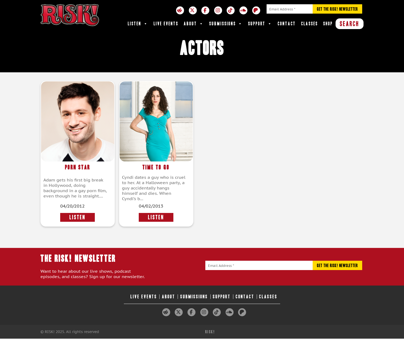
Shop (328, 23)
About (194, 23)
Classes (309, 23)
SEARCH (349, 24)
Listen (138, 23)
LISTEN (77, 217)
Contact (287, 23)
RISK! (210, 332)
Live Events (166, 23)
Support (260, 23)
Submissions (226, 23)
